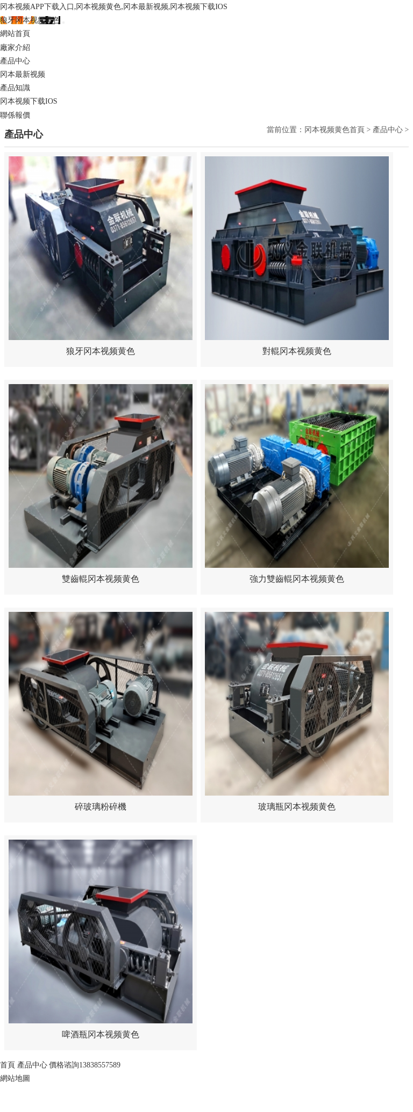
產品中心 (15, 61)
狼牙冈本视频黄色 (30, 20)
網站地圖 (15, 1078)
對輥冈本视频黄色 (296, 351)
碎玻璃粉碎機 (100, 806)
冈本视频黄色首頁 (334, 130)
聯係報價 (15, 115)
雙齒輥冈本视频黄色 (100, 578)
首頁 (7, 1065)
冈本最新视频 (22, 74)
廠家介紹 (15, 48)
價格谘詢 (84, 1065)
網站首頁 (15, 34)
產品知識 (15, 88)
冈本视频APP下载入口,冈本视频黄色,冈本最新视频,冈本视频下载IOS (113, 7)
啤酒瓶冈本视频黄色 (100, 1034)
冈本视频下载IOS (29, 101)
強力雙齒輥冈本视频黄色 (297, 578)
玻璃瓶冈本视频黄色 (297, 806)
